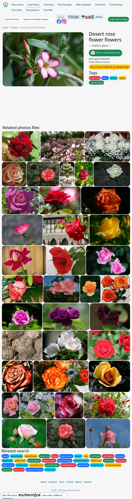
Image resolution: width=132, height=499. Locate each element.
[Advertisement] (66, 105)
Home (5, 27)
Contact (88, 481)
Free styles (16, 10)
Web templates (83, 4)
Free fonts (49, 4)
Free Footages (65, 4)
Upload (61, 17)
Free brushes (116, 4)
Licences (53, 481)
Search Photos (11, 19)
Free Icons (100, 4)
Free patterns (33, 10)
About (79, 481)
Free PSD (48, 10)
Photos (14, 27)
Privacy (69, 481)
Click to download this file (105, 53)
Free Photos (33, 4)
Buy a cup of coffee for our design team (110, 67)
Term (61, 481)
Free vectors (17, 4)
